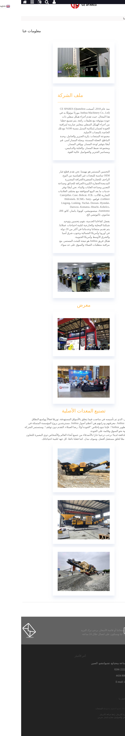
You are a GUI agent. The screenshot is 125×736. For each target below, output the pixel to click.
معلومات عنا (108, 18)
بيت (122, 18)
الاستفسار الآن (111, 631)
